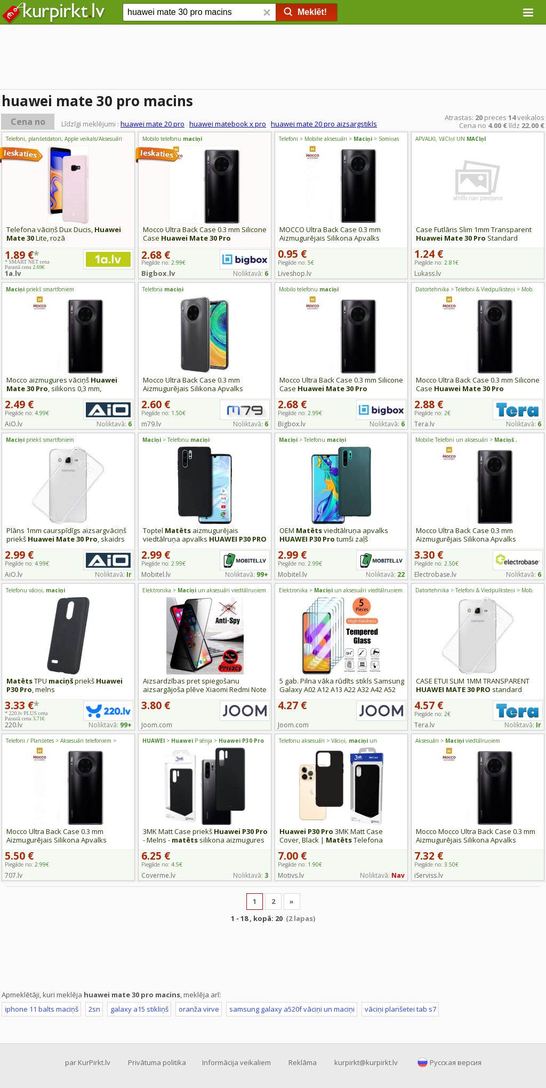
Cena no (28, 122)
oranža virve (199, 1009)
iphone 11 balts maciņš (41, 1009)
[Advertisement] (273, 956)
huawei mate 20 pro (152, 124)
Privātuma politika (157, 1062)
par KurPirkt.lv (87, 1062)
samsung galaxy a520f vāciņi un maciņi (292, 1009)
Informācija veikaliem (236, 1062)
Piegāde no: (296, 262)
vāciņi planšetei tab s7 (400, 1009)
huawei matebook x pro (227, 124)
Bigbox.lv (158, 273)
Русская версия (455, 1062)
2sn (94, 1009)
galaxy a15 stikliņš (139, 1009)
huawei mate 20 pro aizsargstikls (324, 124)
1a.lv (13, 273)
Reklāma (302, 1062)
